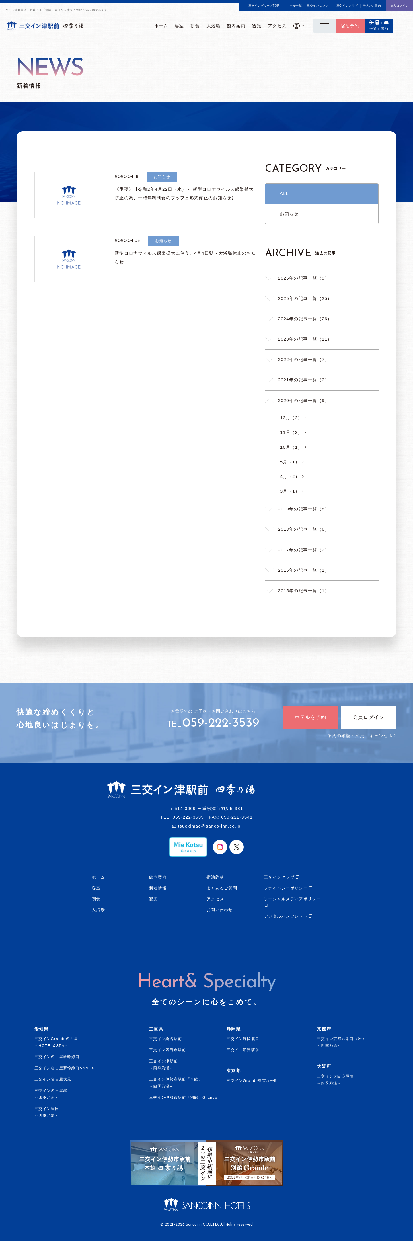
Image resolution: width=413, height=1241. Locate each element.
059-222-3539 (220, 723)
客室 (96, 888)
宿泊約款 (215, 877)
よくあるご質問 (221, 888)
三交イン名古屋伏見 (52, 1079)
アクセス (215, 899)
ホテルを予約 (310, 717)
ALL (284, 193)
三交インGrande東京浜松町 (252, 1080)
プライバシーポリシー (286, 888)
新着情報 (158, 888)
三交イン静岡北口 (243, 1039)
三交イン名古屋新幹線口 (56, 1057)
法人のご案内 (372, 5)
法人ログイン (399, 5)
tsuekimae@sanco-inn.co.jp (209, 826)
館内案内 (158, 877)
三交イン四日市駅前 (167, 1050)
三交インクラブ (347, 5)
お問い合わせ (219, 909)
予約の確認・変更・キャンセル (361, 735)
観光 (153, 899)
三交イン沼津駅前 (243, 1050)
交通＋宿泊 (379, 29)
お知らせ (289, 213)
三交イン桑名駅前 (165, 1039)
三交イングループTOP (263, 5)
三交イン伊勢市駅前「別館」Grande (183, 1097)
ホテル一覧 (294, 5)
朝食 (96, 899)
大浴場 (98, 909)
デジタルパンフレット (286, 916)
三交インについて (319, 5)
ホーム (98, 877)
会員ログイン (368, 717)
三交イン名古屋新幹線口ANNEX (64, 1068)
